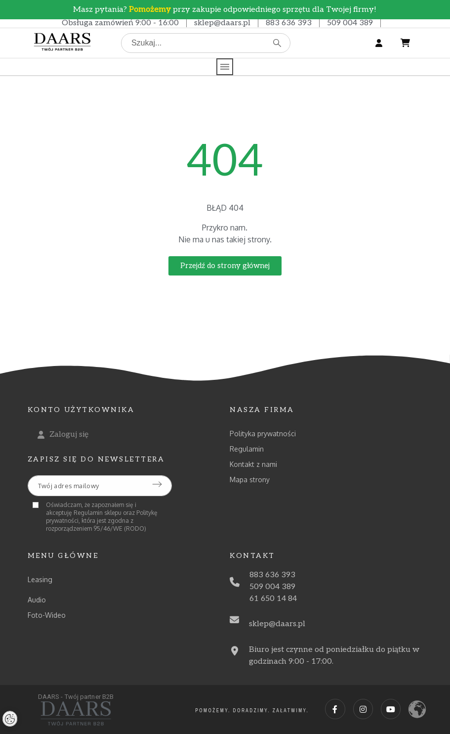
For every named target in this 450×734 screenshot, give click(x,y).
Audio (37, 600)
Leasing (40, 579)
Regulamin (247, 449)
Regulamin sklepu (98, 512)
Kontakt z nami (253, 464)
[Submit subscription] (157, 484)
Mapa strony (250, 479)
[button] (225, 265)
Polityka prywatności (263, 433)
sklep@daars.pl (222, 23)
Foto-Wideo (47, 615)
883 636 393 (289, 23)
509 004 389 (350, 23)
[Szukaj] (205, 43)
